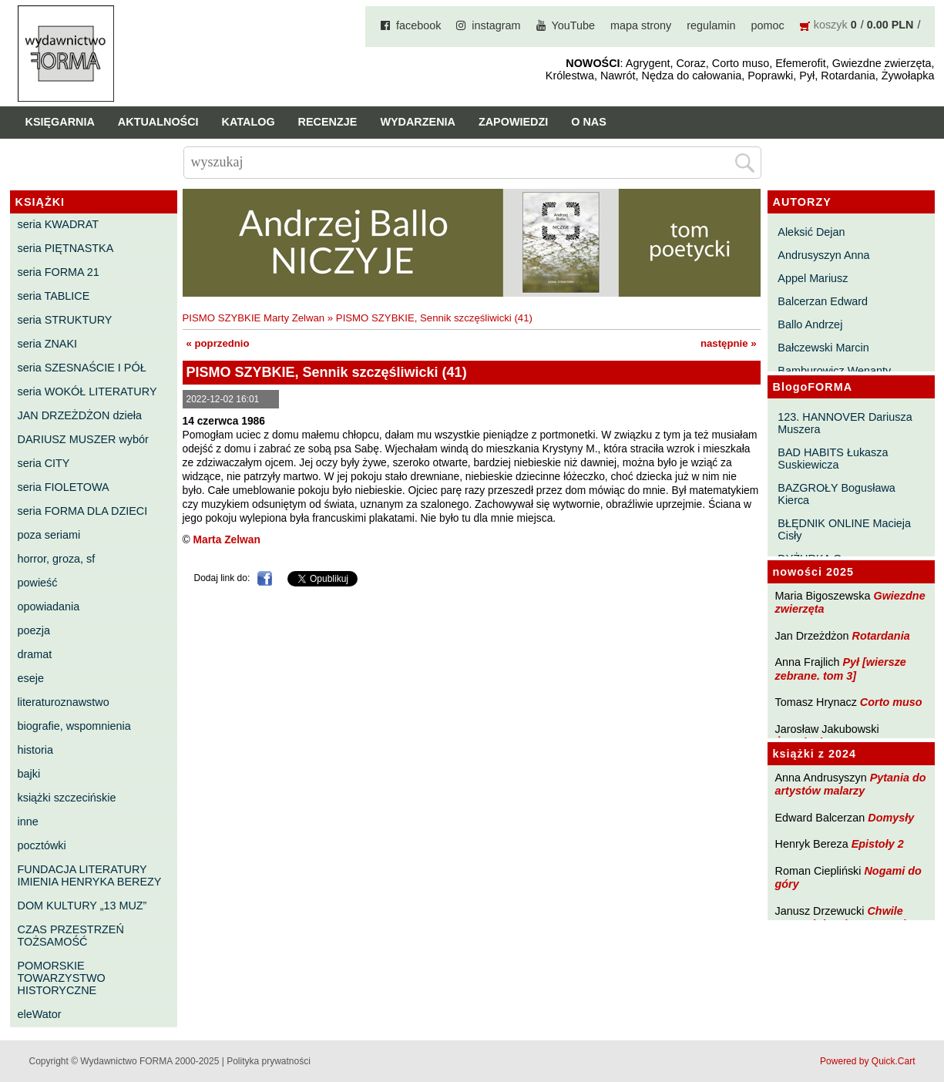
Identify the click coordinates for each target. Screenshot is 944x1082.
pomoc (767, 25)
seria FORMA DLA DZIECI (83, 511)
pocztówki (42, 845)
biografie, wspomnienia (74, 726)
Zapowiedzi (513, 122)
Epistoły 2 (878, 844)
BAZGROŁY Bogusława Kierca (836, 494)
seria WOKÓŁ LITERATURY (87, 391)
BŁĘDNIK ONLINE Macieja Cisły (844, 529)
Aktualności (158, 122)
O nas (588, 122)
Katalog (248, 122)
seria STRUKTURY (65, 320)
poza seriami (49, 535)
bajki (29, 774)
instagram (496, 25)
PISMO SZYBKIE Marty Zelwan (254, 318)
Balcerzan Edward (823, 301)
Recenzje (328, 122)
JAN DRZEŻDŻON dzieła (80, 415)
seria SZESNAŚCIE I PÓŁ (82, 367)
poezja (34, 630)
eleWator (40, 1014)
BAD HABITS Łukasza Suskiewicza (833, 458)
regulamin (711, 25)
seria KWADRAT (58, 224)
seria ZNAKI (48, 344)
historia (35, 750)
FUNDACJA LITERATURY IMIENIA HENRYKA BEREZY (90, 875)
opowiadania (49, 606)
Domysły (891, 818)
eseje (31, 678)
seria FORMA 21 (58, 272)
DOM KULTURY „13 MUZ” (82, 905)
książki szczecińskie (67, 797)
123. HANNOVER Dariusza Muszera (845, 423)
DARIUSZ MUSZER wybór (83, 439)
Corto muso (891, 702)
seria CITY (44, 463)
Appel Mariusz (813, 278)
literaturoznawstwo (63, 702)
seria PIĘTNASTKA (66, 248)
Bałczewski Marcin (823, 347)
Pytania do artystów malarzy (850, 784)
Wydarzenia (417, 122)
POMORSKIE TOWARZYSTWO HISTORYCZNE (62, 977)
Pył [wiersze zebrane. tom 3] (840, 668)
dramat (35, 654)
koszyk (831, 24)
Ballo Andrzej (810, 324)
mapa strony (640, 25)
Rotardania (880, 636)
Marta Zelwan (226, 540)
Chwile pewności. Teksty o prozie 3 (848, 917)
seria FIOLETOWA (63, 487)
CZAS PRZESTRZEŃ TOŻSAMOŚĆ (71, 935)
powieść (38, 582)
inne (28, 821)
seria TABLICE (54, 296)
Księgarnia (60, 122)
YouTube (574, 25)
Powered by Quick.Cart (867, 1061)
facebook (418, 25)
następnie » (728, 343)
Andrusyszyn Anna (823, 255)
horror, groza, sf (57, 559)
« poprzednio (218, 343)
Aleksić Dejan (811, 232)
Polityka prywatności (269, 1061)
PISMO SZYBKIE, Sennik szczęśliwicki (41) (434, 318)
